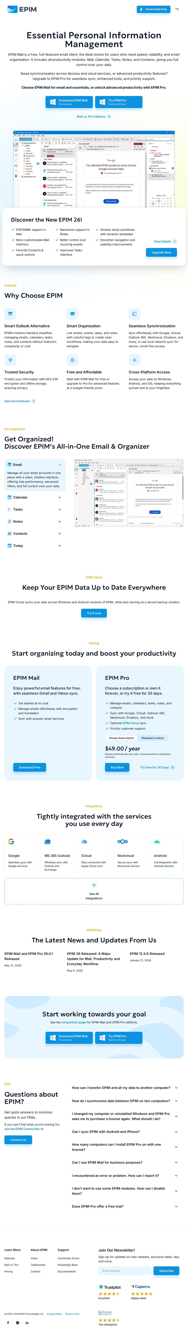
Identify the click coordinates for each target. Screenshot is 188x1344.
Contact (35, 1271)
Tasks (18, 509)
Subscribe (166, 1271)
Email (17, 465)
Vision (34, 1258)
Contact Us (18, 1140)
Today (18, 546)
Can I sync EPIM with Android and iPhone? (106, 1132)
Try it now (94, 613)
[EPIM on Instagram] (17, 1322)
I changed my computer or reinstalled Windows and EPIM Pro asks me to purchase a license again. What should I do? (121, 1116)
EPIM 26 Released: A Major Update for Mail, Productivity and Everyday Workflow (93, 959)
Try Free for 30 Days (154, 767)
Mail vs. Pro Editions (91, 116)
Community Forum (68, 1258)
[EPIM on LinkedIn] (27, 1322)
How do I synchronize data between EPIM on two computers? (121, 1101)
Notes (18, 521)
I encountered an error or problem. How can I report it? (115, 1176)
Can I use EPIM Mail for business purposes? (107, 1162)
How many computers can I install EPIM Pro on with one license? (116, 1147)
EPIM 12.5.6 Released (147, 954)
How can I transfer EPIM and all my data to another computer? (121, 1088)
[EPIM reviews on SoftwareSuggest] (109, 1318)
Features (9, 1258)
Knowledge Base (68, 1264)
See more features (17, 401)
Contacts (20, 533)
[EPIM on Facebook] (8, 1322)
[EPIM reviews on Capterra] (142, 1292)
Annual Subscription (121, 737)
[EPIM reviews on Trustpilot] (109, 1292)
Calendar (20, 497)
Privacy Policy (54, 1314)
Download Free (156, 9)
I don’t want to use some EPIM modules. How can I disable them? (118, 1191)
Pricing (8, 1271)
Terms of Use (72, 1314)
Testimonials (38, 1264)
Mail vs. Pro (11, 1264)
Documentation (67, 1271)
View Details (162, 241)
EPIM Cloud (131, 723)
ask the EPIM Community (22, 1129)
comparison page (74, 1022)
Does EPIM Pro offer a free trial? (98, 1206)
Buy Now (117, 767)
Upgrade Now (161, 252)
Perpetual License (153, 737)
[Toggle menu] (177, 9)
